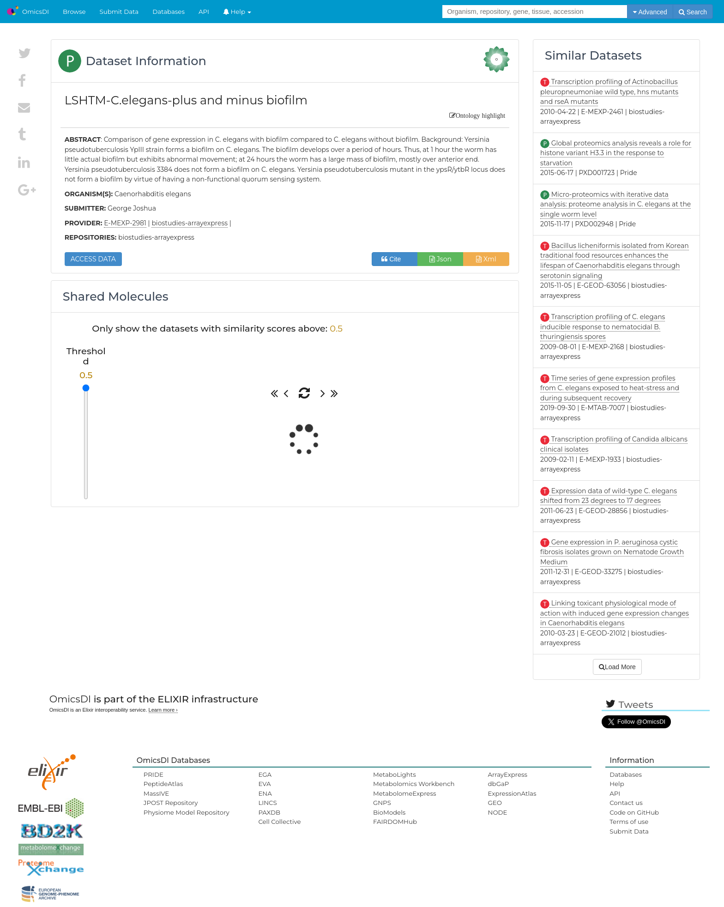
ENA (265, 793)
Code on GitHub (634, 812)
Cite (394, 259)
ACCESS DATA (93, 259)
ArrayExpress (508, 774)
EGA (265, 774)
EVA (264, 783)
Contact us (625, 802)
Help (237, 11)
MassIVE (156, 793)
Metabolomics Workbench (414, 783)
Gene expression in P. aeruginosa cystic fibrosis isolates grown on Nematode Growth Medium (612, 552)
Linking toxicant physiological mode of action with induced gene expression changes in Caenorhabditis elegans (614, 613)
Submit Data (119, 11)
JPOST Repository (171, 802)
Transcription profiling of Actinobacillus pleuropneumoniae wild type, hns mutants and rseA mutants (609, 92)
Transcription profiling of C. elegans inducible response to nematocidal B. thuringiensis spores (602, 327)
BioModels (389, 812)
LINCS (267, 802)
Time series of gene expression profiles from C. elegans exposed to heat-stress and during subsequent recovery (609, 388)
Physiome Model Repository (186, 812)
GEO (495, 802)
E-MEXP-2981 (125, 223)
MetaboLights (394, 774)
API (204, 11)
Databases (168, 11)
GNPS (382, 802)
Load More (617, 667)
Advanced (650, 12)
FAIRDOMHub (395, 821)
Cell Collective (279, 821)
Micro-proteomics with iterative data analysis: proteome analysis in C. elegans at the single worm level (615, 204)
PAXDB (269, 812)
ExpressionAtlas (512, 793)
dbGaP (498, 783)
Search (693, 12)
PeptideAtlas (163, 783)
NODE (497, 812)
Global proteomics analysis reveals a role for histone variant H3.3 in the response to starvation (615, 153)
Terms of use (628, 821)
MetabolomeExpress (404, 793)
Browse (74, 11)
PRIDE (153, 774)
